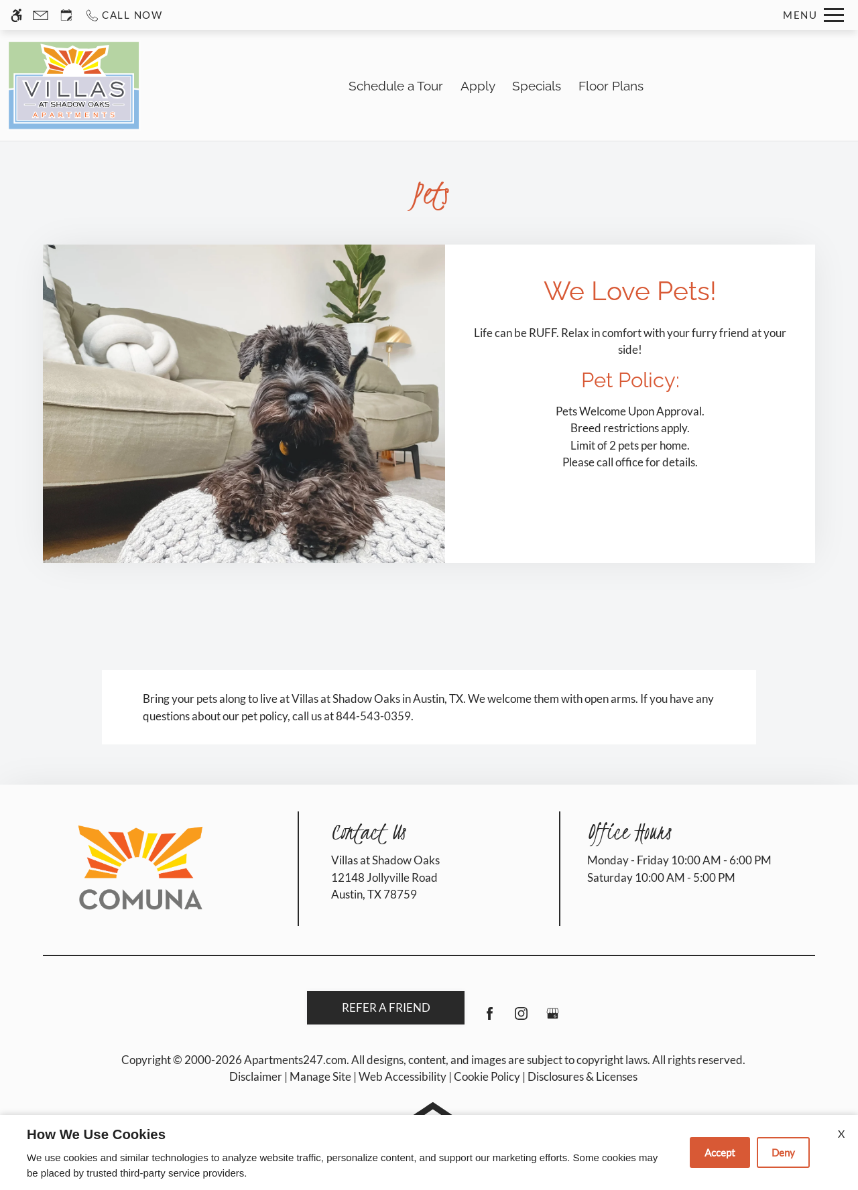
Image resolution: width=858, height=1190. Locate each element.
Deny (783, 1152)
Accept (719, 1152)
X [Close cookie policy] (841, 1133)
